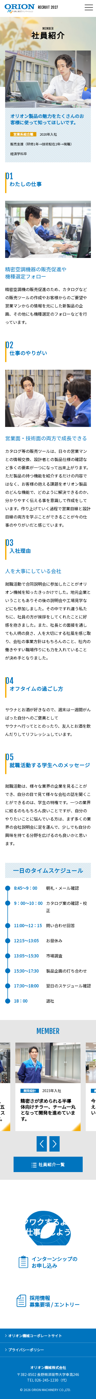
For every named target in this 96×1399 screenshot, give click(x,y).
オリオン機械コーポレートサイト (35, 1335)
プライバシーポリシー (26, 1349)
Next (54, 1144)
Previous (42, 1144)
